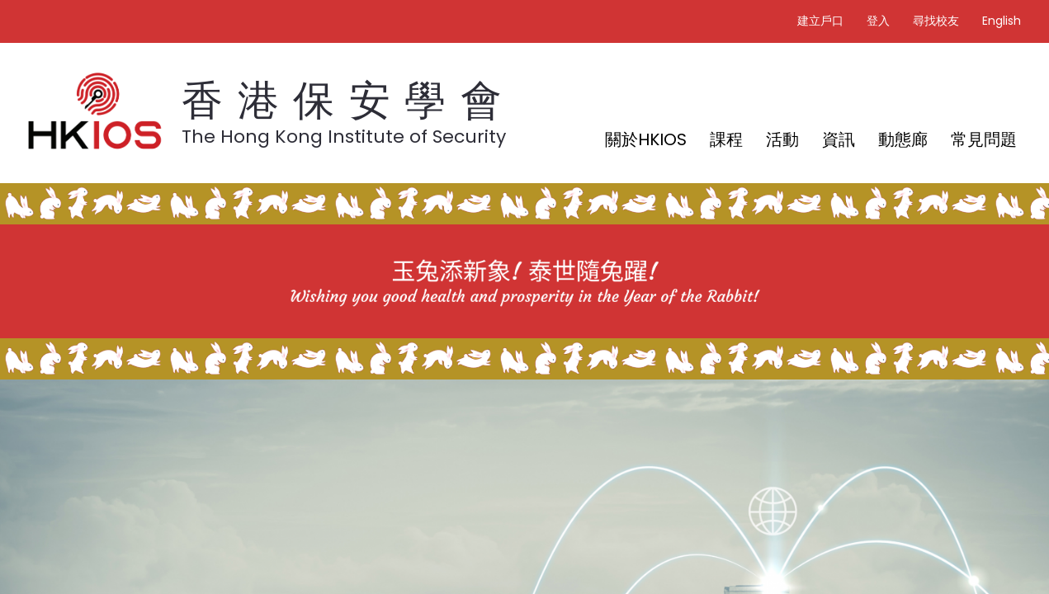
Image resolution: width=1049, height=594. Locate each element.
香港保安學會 (349, 101)
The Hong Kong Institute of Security (344, 136)
